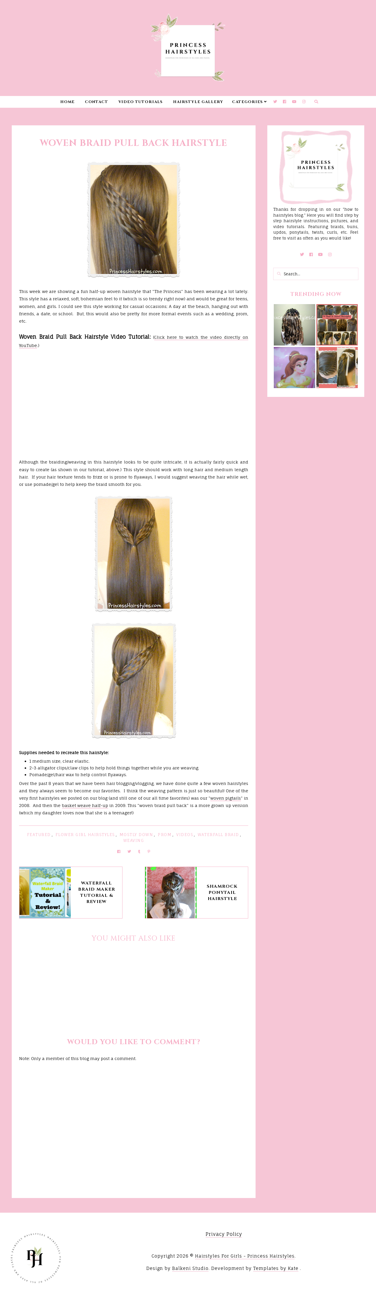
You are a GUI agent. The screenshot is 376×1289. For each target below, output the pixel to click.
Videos (184, 834)
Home (67, 102)
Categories (247, 102)
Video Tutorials (140, 102)
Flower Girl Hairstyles (85, 834)
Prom (165, 834)
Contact (96, 102)
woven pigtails (225, 798)
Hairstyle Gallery (198, 102)
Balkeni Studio (190, 1268)
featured (39, 834)
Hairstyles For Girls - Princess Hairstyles (245, 1256)
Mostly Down (136, 834)
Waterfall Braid (218, 834)
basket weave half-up (85, 805)
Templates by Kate (275, 1268)
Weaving (133, 840)
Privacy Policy (224, 1234)
